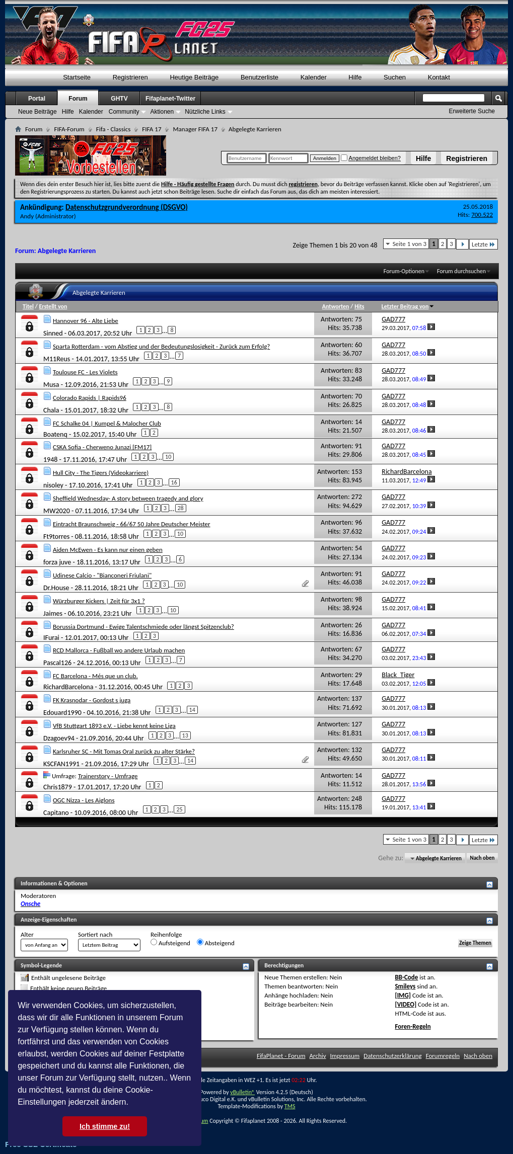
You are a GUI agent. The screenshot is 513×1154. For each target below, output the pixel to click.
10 (168, 456)
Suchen (395, 77)
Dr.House (56, 588)
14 (192, 709)
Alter (27, 934)
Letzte (483, 244)
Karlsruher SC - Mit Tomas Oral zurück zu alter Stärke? (124, 751)
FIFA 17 (151, 129)
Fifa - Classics (113, 129)
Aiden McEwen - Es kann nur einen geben (108, 549)
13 (185, 735)
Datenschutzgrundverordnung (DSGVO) (126, 207)
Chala (51, 409)
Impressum (345, 1055)
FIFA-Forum (69, 129)
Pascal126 (57, 662)
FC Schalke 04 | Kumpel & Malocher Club (107, 423)
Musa (51, 384)
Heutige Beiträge (194, 77)
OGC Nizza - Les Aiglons (84, 800)
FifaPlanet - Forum (281, 1055)
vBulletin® (242, 1092)
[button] (131, 1103)
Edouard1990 (62, 712)
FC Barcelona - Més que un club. (95, 676)
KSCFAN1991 (61, 764)
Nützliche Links (205, 111)
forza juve (57, 562)
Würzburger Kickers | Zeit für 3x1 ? (99, 601)
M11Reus (56, 359)
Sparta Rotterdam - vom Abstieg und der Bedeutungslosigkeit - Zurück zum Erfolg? (161, 346)
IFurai (51, 637)
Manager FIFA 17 (195, 129)
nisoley (53, 485)
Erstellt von (53, 306)
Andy (27, 216)
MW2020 (56, 511)
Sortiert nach (95, 934)
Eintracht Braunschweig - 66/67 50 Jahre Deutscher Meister (131, 524)
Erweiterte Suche (472, 111)
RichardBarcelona (68, 687)
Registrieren (466, 158)
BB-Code (406, 977)
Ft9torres (56, 536)
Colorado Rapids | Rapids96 (89, 397)
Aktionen (162, 111)
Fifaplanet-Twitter (170, 98)
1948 (50, 459)
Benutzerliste (259, 77)
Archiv (318, 1055)
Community (124, 111)
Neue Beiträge (37, 111)
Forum (77, 98)
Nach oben (482, 858)
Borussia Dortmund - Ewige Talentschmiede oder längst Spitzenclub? (143, 626)
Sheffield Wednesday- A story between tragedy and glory (128, 498)
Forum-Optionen (404, 271)
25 (179, 809)
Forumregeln (443, 1055)
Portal (36, 98)
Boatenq (55, 434)
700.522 (482, 214)
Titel (28, 306)
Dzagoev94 (59, 738)
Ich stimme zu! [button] (105, 1126)
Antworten (335, 306)
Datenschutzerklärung (392, 1055)
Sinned (53, 333)
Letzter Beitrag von (408, 306)
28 (181, 508)
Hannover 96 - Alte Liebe (85, 320)
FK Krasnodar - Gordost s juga (91, 700)
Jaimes (52, 613)
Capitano (56, 812)
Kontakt (439, 77)
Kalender (314, 77)
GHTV (119, 98)
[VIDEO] (405, 1004)
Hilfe (423, 158)
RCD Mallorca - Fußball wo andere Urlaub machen (119, 650)
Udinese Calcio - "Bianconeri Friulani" (102, 575)
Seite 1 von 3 (410, 244)
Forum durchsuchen (461, 271)
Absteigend (216, 943)
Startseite (77, 77)
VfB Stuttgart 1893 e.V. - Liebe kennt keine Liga (114, 725)
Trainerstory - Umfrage (108, 776)
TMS (290, 1106)
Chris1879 (57, 786)
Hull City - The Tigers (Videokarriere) (101, 472)
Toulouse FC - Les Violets (85, 372)
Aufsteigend (170, 943)
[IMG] (403, 995)
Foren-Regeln (412, 1026)
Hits (359, 306)
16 (174, 482)
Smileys (405, 986)
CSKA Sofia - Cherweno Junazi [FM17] (102, 447)
